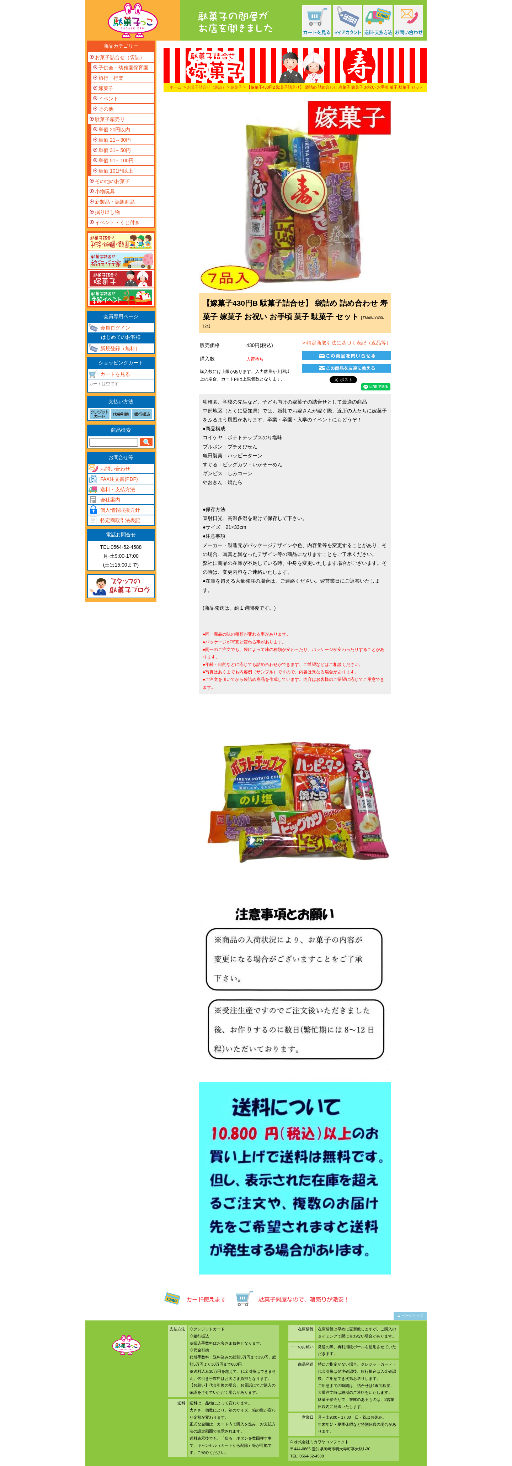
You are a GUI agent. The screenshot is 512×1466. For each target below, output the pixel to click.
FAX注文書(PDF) (119, 479)
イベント (108, 98)
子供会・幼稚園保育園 (123, 67)
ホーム (175, 87)
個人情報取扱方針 (120, 510)
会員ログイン (115, 328)
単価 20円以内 (114, 129)
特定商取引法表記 (120, 520)
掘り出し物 (107, 212)
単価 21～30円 (114, 140)
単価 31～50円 (114, 150)
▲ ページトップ (410, 1316)
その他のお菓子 (112, 181)
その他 (105, 109)
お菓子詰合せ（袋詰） (206, 87)
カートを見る (115, 374)
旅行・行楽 (110, 78)
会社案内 (110, 500)
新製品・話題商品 (115, 202)
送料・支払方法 (117, 489)
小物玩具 (105, 191)
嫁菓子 (236, 87)
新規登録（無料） (120, 348)
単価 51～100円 (116, 160)
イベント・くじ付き (117, 222)
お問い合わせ (115, 469)
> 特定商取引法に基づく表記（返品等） (346, 343)
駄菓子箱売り (110, 119)
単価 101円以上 (115, 171)
